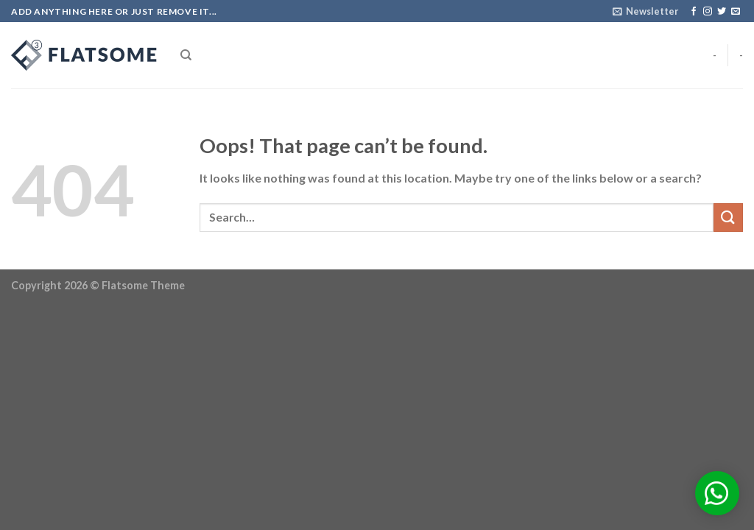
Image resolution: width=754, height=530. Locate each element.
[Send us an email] (735, 12)
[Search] (185, 55)
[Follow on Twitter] (721, 12)
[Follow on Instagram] (707, 12)
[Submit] (728, 217)
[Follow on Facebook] (693, 12)
